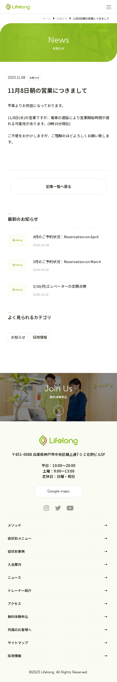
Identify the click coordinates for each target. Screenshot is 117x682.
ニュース (14, 577)
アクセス (14, 603)
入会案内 (14, 564)
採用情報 (40, 337)
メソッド (14, 525)
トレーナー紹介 (19, 590)
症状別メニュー (19, 538)
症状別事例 (16, 551)
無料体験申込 (18, 616)
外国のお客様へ (19, 629)
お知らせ (62, 18)
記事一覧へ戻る (58, 186)
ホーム (47, 18)
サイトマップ (18, 642)
